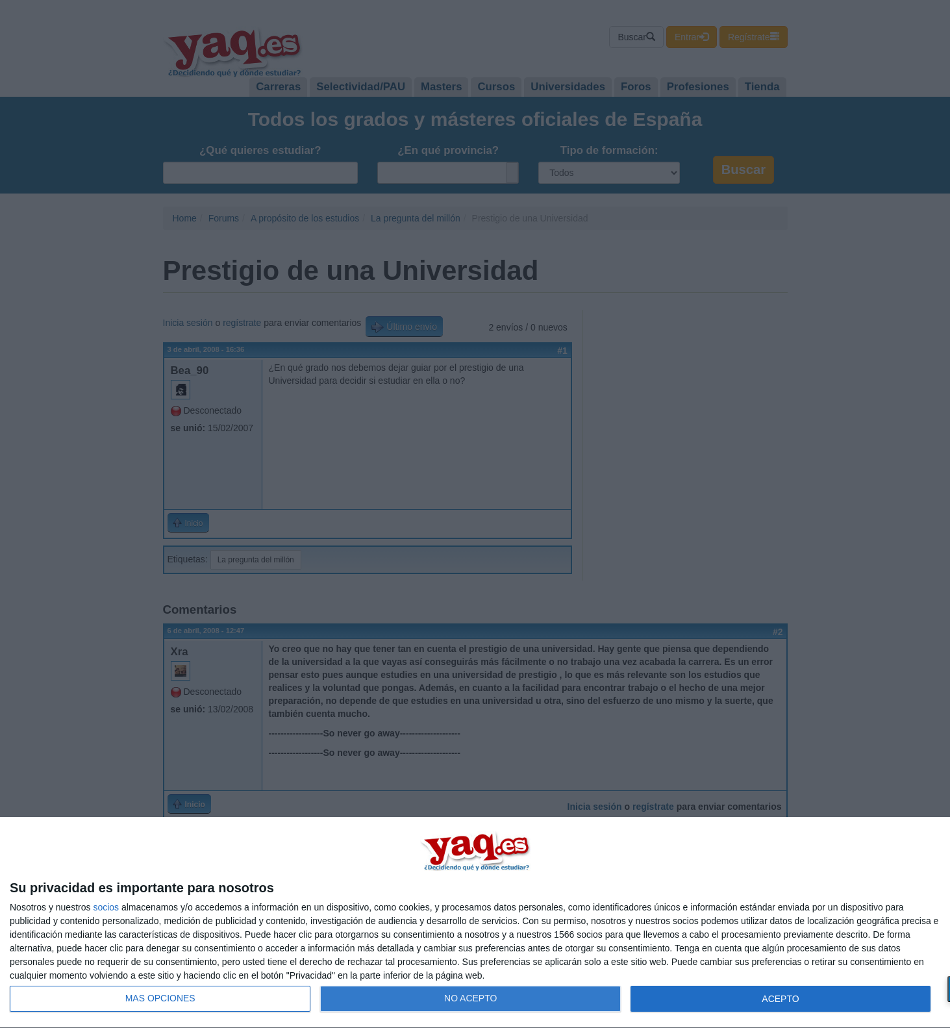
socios (106, 907)
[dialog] (475, 923)
